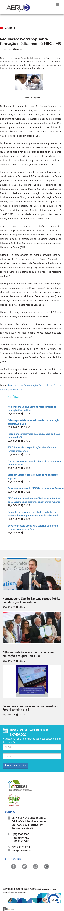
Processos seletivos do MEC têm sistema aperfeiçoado (36, 488)
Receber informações (15, 765)
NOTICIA (9, 28)
